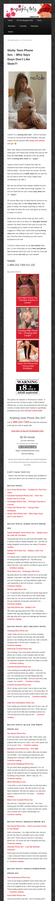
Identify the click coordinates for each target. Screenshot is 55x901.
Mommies (11, 26)
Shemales (34, 26)
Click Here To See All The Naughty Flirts (27, 431)
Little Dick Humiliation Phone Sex (20, 703)
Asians (10, 32)
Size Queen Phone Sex (16, 733)
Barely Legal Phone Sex (17, 589)
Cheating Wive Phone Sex (17, 631)
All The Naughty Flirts (25, 20)
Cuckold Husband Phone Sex (19, 667)
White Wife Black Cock (16, 782)
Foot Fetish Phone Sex (16, 895)
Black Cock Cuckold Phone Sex (20, 800)
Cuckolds (22, 26)
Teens (39, 20)
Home (10, 20)
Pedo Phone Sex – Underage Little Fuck (23, 571)
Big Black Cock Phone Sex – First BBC (23, 749)
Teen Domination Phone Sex (18, 877)
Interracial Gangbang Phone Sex (20, 764)
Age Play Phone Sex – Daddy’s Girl (21, 607)
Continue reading (17, 568)
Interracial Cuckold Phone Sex (19, 649)
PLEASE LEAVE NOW (33, 411)
